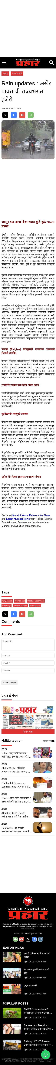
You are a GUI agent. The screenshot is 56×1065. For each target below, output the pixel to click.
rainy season (7, 601)
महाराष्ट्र (5, 73)
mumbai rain (20, 601)
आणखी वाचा (49, 741)
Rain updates (35, 606)
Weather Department (35, 601)
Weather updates (20, 606)
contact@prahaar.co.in (33, 933)
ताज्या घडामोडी (17, 73)
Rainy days (6, 606)
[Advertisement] (28, 28)
